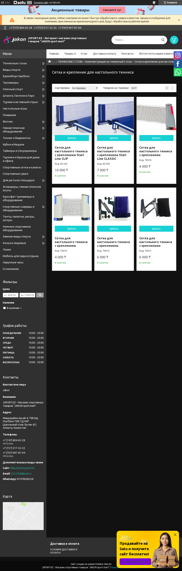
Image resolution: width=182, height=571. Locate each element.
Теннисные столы (15, 63)
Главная (54, 53)
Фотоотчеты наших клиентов (157, 53)
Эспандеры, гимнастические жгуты (22, 188)
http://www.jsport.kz (23, 468)
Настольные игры (15, 108)
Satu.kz (108, 564)
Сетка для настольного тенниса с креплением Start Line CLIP (71, 153)
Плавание (9, 115)
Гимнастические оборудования (14, 129)
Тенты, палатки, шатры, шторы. (19, 218)
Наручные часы (13, 262)
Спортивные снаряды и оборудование (18, 208)
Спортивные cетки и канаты (22, 167)
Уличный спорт (13, 89)
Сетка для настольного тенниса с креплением (155, 151)
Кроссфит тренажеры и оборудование (18, 198)
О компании (11, 268)
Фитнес (8, 121)
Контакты (128, 53)
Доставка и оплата (104, 53)
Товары (68, 53)
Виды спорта (11, 69)
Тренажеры (11, 82)
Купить (72, 138)
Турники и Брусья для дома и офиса (21, 159)
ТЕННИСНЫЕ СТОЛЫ (70, 61)
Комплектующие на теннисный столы (108, 61)
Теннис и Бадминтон (16, 137)
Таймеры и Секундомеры (20, 150)
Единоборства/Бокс (16, 76)
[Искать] (163, 40)
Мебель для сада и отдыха (20, 256)
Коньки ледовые (14, 243)
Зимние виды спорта (17, 236)
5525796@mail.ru (21, 473)
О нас (84, 53)
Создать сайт (41, 2)
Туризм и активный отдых (20, 102)
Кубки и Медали (13, 144)
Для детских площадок (19, 180)
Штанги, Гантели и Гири (18, 95)
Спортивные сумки (15, 173)
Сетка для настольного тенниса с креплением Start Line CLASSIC (113, 153)
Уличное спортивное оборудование (17, 228)
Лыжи (7, 249)
